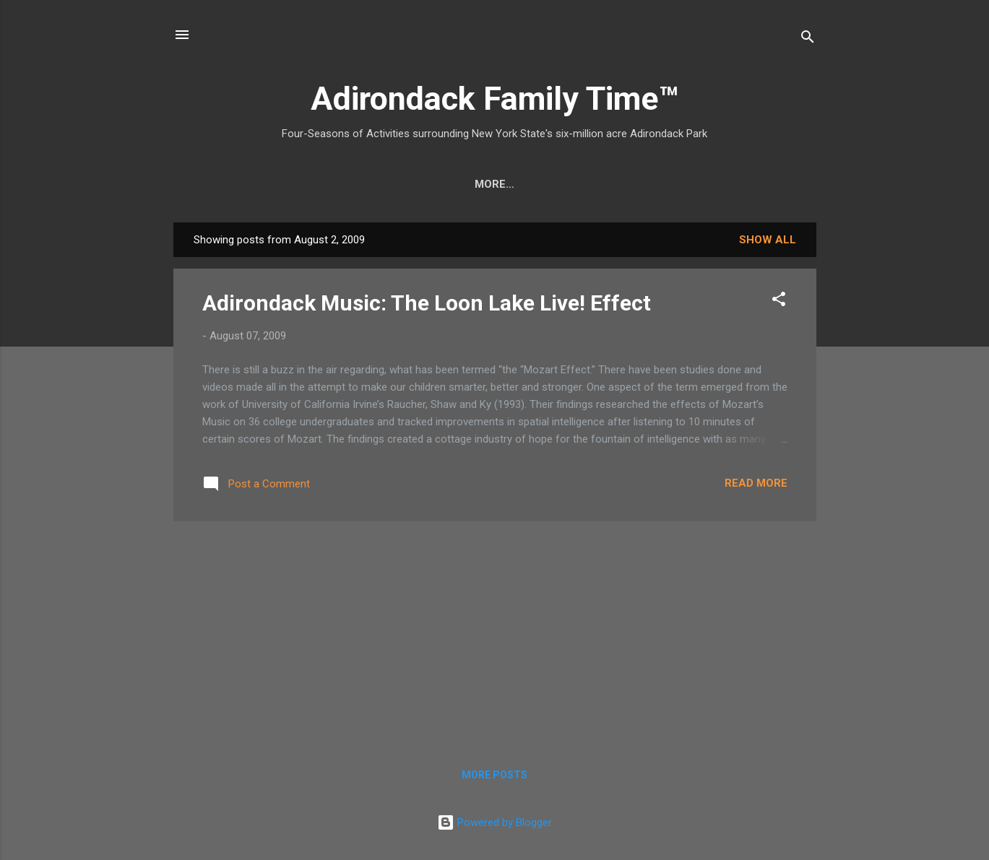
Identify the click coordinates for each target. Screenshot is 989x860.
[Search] (807, 39)
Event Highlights (735, 184)
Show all (767, 239)
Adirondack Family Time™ (494, 98)
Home (218, 184)
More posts (494, 775)
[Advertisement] (494, 634)
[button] (778, 301)
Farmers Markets (603, 184)
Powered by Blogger (494, 822)
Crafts (282, 184)
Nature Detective (471, 184)
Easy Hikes (361, 184)
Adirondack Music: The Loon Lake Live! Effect (426, 303)
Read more (756, 483)
